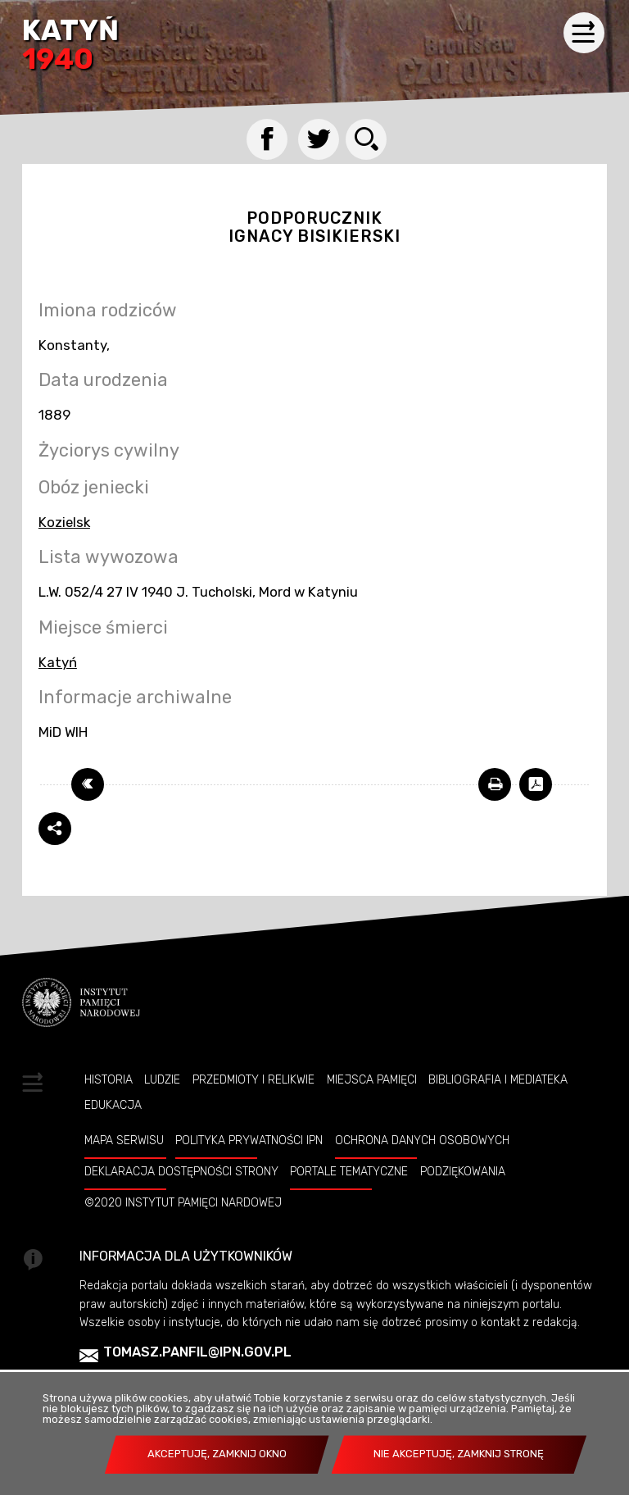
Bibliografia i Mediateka (498, 1079)
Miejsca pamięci (372, 1079)
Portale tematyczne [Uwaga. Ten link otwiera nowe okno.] (349, 1171)
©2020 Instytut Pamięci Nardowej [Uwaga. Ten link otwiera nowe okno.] (183, 1202)
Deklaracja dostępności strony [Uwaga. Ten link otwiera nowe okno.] (181, 1171)
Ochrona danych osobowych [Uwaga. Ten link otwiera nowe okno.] (422, 1140)
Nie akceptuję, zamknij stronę (458, 1453)
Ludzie (162, 1079)
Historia (108, 1079)
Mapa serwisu (124, 1140)
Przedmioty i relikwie (253, 1079)
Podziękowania (462, 1171)
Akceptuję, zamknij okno (217, 1453)
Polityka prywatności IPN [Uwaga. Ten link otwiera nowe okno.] (249, 1140)
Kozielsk (64, 522)
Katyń (70, 46)
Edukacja (113, 1104)
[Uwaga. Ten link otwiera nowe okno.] (494, 784)
